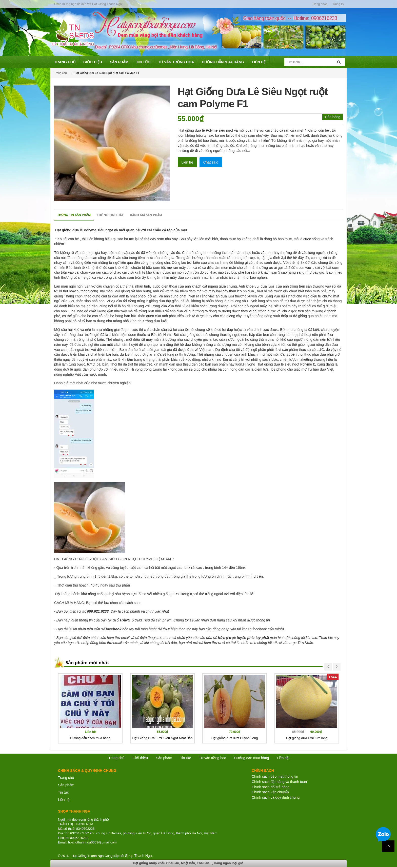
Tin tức (63, 792)
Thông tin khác (110, 215)
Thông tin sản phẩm (74, 215)
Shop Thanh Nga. (139, 856)
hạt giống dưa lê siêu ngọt (278, 364)
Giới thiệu (140, 758)
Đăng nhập (320, 4)
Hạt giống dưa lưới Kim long (307, 738)
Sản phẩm (164, 758)
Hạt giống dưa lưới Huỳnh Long (234, 738)
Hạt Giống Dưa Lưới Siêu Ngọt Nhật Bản (162, 738)
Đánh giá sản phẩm (146, 215)
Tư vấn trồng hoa (212, 758)
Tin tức (185, 758)
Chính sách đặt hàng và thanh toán (279, 782)
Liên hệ (187, 162)
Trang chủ (60, 72)
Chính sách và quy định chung (276, 797)
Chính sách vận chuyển (270, 792)
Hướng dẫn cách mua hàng (90, 738)
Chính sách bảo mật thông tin (275, 776)
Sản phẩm (66, 785)
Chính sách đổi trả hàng (270, 787)
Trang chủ (66, 778)
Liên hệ (64, 800)
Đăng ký (338, 4)
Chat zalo (210, 162)
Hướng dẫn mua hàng (251, 758)
